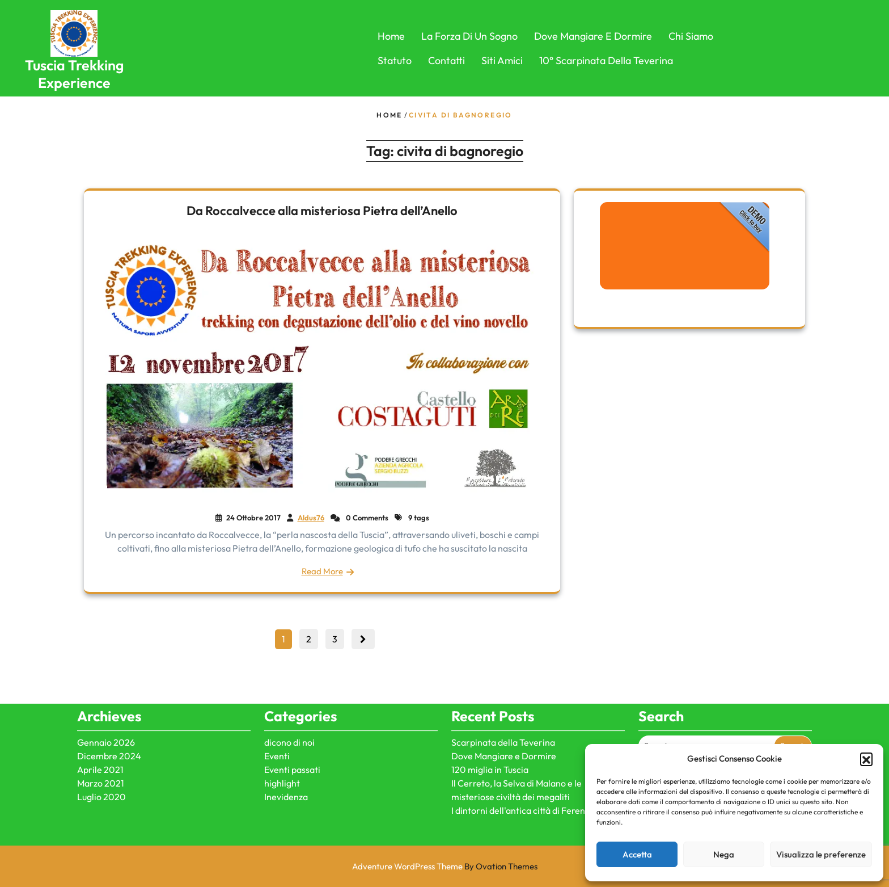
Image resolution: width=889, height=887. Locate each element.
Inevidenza (286, 751)
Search (793, 700)
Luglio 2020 (101, 751)
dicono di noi (289, 697)
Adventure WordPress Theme (444, 866)
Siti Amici (502, 60)
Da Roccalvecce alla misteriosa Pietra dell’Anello (322, 210)
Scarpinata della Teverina (503, 697)
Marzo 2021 (100, 737)
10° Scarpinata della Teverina (606, 60)
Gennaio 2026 (106, 697)
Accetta (637, 854)
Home (391, 36)
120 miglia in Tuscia (489, 724)
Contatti (446, 60)
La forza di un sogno (469, 36)
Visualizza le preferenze (821, 854)
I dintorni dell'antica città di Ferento (522, 765)
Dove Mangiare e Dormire (593, 36)
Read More (322, 571)
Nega (723, 854)
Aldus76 (311, 517)
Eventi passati (292, 724)
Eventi (277, 710)
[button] (866, 758)
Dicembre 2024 (109, 710)
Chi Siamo (690, 36)
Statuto (395, 60)
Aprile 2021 (100, 724)
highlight (282, 737)
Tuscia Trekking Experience (74, 74)
